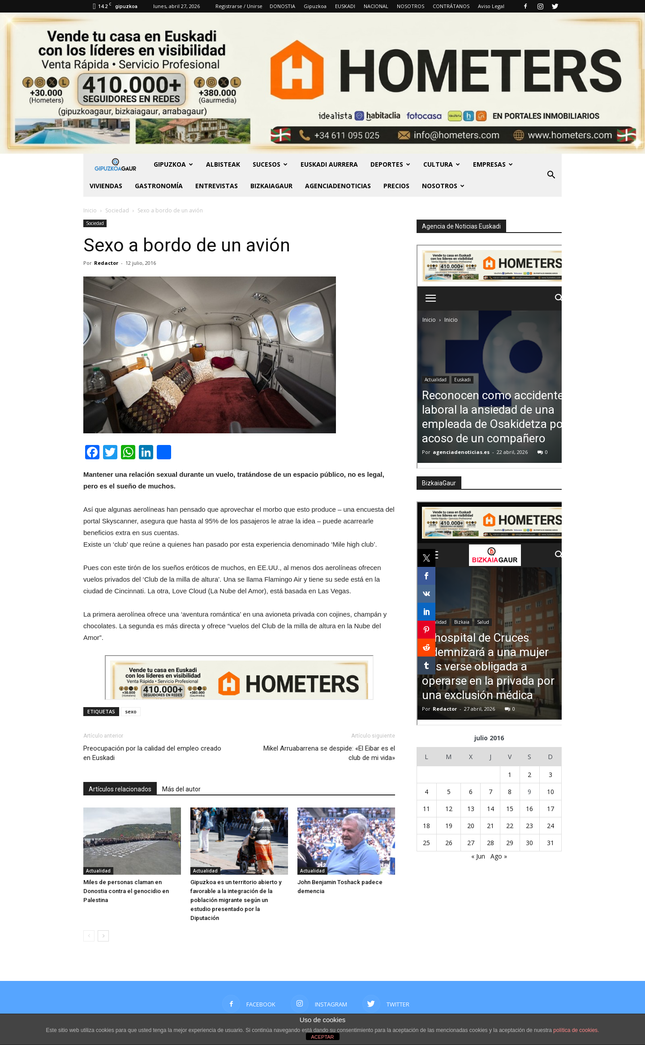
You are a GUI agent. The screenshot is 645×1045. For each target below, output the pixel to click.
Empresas (493, 164)
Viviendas (106, 185)
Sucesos (270, 164)
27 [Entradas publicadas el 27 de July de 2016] (470, 842)
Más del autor (181, 789)
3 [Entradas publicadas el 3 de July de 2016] (550, 774)
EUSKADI (345, 6)
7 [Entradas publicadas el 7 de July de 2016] (490, 791)
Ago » (498, 856)
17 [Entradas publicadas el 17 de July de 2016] (550, 808)
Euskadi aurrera (329, 164)
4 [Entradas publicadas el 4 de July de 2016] (426, 791)
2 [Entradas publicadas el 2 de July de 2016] (529, 774)
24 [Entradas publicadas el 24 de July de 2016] (550, 825)
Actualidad (98, 871)
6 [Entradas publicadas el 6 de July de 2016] (471, 791)
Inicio (90, 210)
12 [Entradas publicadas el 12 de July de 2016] (448, 808)
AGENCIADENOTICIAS (338, 185)
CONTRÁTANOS (451, 6)
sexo (131, 711)
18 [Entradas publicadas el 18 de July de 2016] (426, 825)
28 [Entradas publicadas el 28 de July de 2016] (490, 842)
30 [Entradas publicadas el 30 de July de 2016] (529, 842)
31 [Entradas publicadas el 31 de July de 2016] (550, 842)
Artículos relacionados (120, 789)
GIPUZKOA (173, 164)
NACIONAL (376, 6)
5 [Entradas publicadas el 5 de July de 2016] (449, 791)
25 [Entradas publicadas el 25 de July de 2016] (426, 842)
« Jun (478, 856)
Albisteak (223, 164)
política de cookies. (576, 1030)
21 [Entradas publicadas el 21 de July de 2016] (490, 825)
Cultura (441, 164)
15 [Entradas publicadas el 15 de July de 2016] (509, 808)
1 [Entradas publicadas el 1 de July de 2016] (510, 774)
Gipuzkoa (315, 6)
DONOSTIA (282, 6)
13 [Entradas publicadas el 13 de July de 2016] (470, 808)
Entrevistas (216, 185)
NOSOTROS (410, 6)
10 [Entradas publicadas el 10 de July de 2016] (550, 791)
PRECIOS (396, 185)
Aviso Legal (491, 6)
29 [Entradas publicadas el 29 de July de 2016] (509, 842)
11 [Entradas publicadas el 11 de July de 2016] (426, 808)
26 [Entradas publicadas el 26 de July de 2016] (448, 842)
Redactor (106, 262)
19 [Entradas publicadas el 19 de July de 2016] (448, 825)
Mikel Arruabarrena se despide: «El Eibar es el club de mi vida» (329, 753)
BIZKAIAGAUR (271, 185)
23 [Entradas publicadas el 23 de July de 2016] (529, 825)
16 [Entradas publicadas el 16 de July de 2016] (529, 808)
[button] (551, 175)
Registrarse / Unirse (238, 6)
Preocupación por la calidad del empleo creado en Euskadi (152, 753)
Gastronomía (159, 185)
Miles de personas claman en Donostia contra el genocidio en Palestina (126, 891)
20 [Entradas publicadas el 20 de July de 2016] (470, 825)
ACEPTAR (322, 1037)
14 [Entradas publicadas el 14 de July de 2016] (490, 808)
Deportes (390, 164)
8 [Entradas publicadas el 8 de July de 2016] (510, 791)
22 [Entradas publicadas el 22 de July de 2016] (509, 825)
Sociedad (95, 223)
